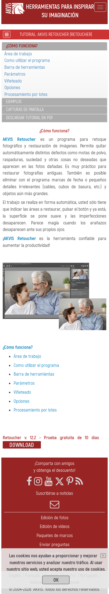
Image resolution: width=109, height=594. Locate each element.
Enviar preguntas (54, 544)
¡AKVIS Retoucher (19, 238)
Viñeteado (13, 81)
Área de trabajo (18, 54)
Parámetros (14, 74)
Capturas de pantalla (25, 109)
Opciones (12, 87)
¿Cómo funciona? (18, 347)
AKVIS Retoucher (19, 139)
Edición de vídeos (54, 526)
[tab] (54, 46)
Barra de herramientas (24, 67)
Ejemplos (14, 101)
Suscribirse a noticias (54, 499)
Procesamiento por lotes (25, 94)
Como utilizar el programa (27, 60)
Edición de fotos (54, 518)
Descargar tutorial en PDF (29, 118)
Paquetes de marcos (55, 535)
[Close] (103, 556)
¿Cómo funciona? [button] (22, 46)
